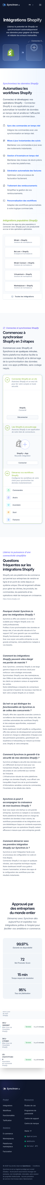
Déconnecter (23, 417)
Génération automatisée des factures (24, 170)
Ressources (29, 1100)
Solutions (6, 1128)
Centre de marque (31, 1123)
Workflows (7, 1110)
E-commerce (8, 1134)
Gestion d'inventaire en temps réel (23, 155)
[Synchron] (11, 5)
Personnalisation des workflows (22, 200)
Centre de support (31, 1118)
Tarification (7, 1120)
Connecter (22, 463)
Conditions (36, 1166)
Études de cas (30, 1105)
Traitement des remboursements (22, 185)
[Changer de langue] (31, 5)
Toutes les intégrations (22, 296)
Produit (6, 1100)
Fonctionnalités (9, 1115)
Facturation (7, 1151)
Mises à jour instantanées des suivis (24, 140)
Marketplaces (8, 1138)
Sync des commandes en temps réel (23, 125)
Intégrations (7, 1105)
